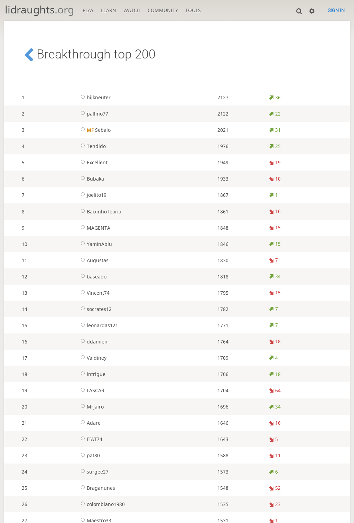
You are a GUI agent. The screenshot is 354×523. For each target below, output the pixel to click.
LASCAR (91, 390)
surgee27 (93, 471)
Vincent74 (93, 293)
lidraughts (39, 9)
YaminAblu (95, 244)
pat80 (89, 455)
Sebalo (94, 130)
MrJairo (90, 406)
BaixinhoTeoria (99, 211)
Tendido (91, 146)
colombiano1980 (101, 504)
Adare (89, 423)
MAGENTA (94, 227)
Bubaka (91, 178)
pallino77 (93, 113)
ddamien (92, 341)
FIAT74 (90, 439)
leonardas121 (98, 325)
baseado (92, 276)
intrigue (91, 374)
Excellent (92, 162)
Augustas (93, 260)
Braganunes (96, 488)
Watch (131, 10)
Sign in (336, 10)
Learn (108, 10)
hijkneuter (94, 97)
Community (163, 10)
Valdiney (92, 358)
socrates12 (94, 309)
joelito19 (92, 195)
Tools (193, 10)
